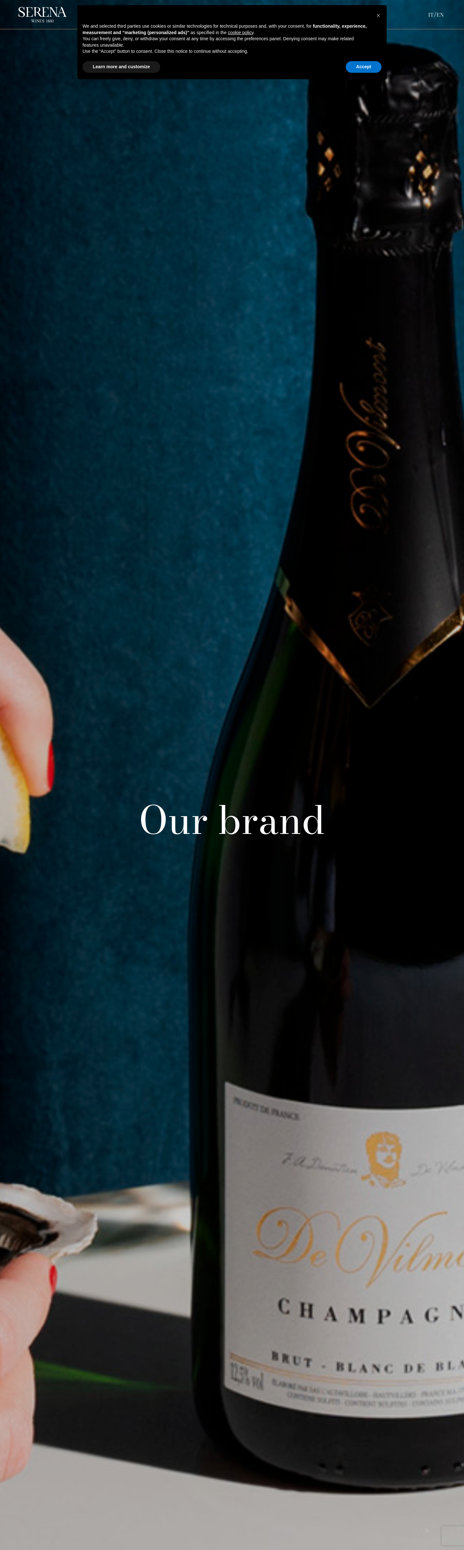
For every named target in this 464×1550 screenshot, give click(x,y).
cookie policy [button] (240, 32)
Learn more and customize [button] (121, 66)
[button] (378, 15)
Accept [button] (363, 66)
